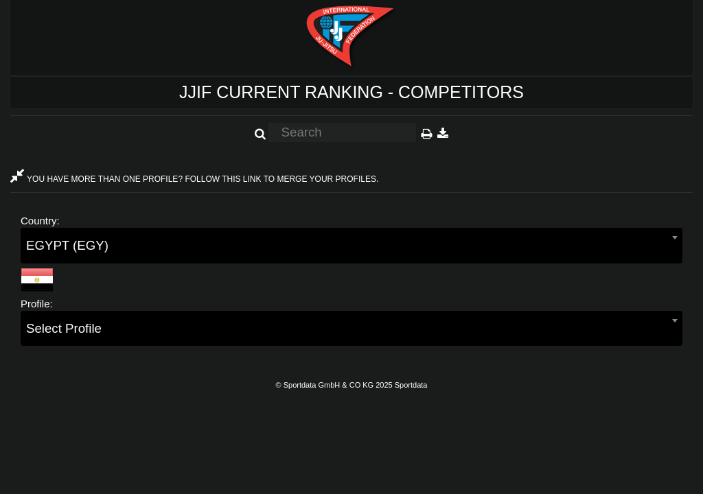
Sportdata (411, 385)
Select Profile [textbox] (64, 328)
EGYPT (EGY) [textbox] (67, 245)
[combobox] (351, 245)
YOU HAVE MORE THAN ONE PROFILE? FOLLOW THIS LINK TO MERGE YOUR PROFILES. (194, 179)
